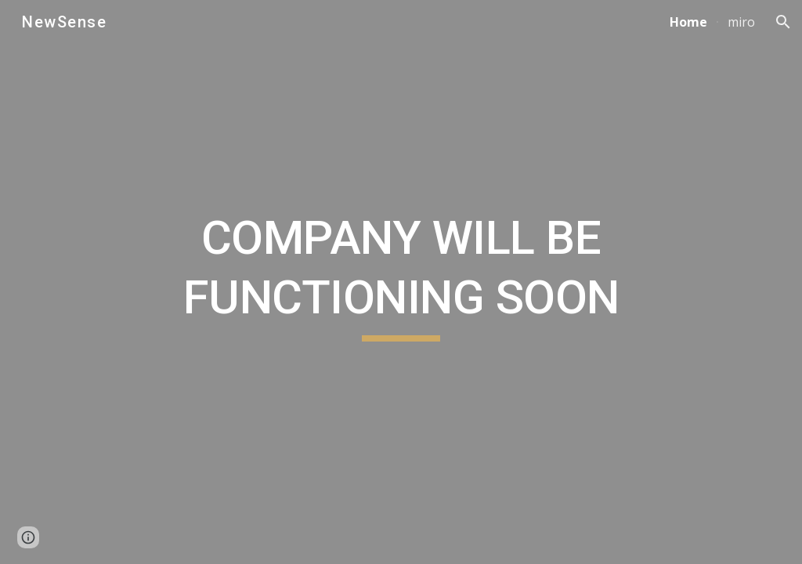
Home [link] (688, 22)
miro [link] (741, 22)
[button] (783, 22)
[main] (401, 281)
